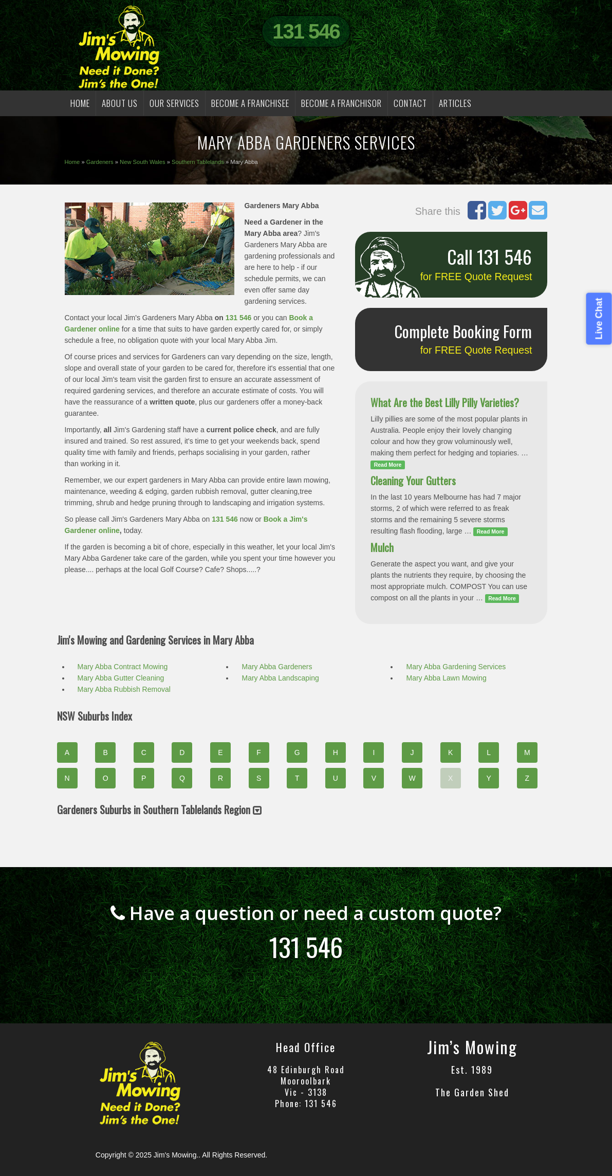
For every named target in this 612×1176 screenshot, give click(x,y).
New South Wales (142, 162)
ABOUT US (120, 103)
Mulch (382, 547)
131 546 (306, 31)
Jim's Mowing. (176, 1155)
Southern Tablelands (198, 162)
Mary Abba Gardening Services (456, 667)
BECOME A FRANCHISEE (250, 103)
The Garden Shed (472, 1092)
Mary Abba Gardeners (277, 667)
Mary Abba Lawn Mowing (446, 678)
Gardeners (100, 162)
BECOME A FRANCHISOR (341, 103)
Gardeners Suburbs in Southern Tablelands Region (159, 809)
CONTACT (410, 103)
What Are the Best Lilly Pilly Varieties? (444, 402)
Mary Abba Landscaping (280, 678)
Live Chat (599, 318)
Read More (388, 465)
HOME (80, 103)
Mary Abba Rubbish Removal (124, 689)
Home (72, 162)
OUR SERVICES (174, 103)
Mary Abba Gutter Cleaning (121, 678)
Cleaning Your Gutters (413, 480)
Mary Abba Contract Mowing (123, 667)
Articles (455, 103)
